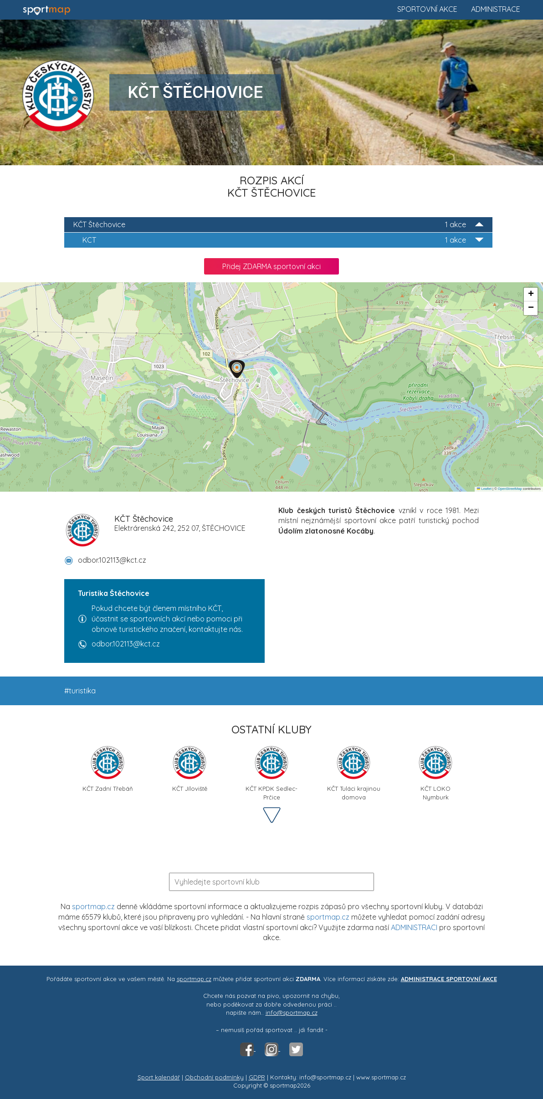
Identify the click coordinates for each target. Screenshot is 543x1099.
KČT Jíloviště (189, 768)
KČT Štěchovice (278, 224)
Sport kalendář (159, 1077)
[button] (237, 369)
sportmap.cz (93, 906)
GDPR (257, 1077)
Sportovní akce (427, 9)
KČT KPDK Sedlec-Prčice (271, 771)
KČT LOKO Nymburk (435, 771)
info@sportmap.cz (292, 1012)
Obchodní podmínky (214, 1077)
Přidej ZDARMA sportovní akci (271, 266)
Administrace (495, 9)
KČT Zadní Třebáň (107, 768)
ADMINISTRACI (414, 927)
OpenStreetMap (510, 489)
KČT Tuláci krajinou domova (353, 771)
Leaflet (484, 489)
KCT (282, 240)
